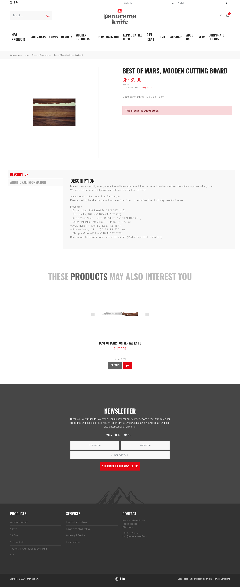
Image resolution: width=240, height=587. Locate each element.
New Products (17, 542)
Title (109, 435)
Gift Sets (14, 535)
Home (26, 55)
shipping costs (145, 87)
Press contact (73, 542)
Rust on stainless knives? (78, 528)
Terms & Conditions (222, 579)
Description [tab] (19, 174)
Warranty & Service (75, 535)
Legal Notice (183, 579)
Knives (53, 37)
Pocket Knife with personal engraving (28, 548)
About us (190, 37)
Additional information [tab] (28, 182)
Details (115, 365)
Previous (93, 314)
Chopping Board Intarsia (41, 55)
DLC (12, 555)
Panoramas (38, 37)
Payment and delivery (76, 522)
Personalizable (109, 37)
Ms (120, 435)
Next (147, 314)
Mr (129, 435)
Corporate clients (216, 37)
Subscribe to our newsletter (120, 466)
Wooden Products (83, 37)
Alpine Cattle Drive (132, 37)
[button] (127, 365)
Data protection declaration (201, 579)
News (201, 37)
